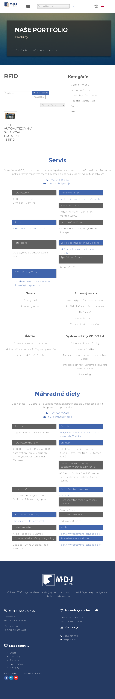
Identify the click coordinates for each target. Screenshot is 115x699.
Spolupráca (16, 664)
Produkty (15, 656)
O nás (13, 653)
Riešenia (14, 660)
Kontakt (14, 667)
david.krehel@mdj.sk (60, 183)
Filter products (41, 93)
